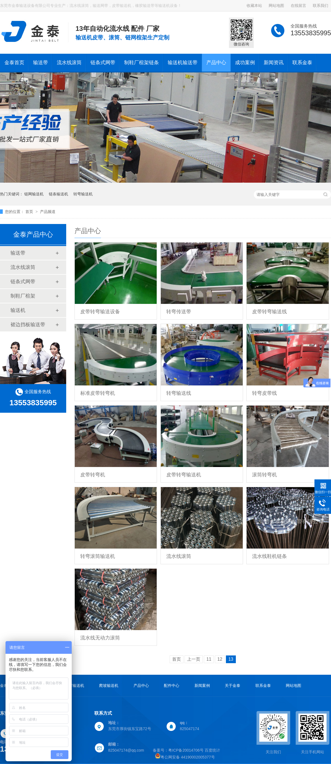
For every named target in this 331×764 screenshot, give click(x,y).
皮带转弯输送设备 (100, 311)
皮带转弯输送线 (269, 311)
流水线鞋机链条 (269, 556)
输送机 (17, 310)
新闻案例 (202, 685)
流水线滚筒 (69, 62)
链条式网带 (102, 62)
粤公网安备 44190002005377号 (185, 757)
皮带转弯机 (92, 474)
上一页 (193, 659)
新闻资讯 (274, 62)
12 (219, 659)
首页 (29, 211)
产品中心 (216, 62)
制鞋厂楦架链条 (141, 62)
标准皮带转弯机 (97, 393)
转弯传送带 (178, 311)
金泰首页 (14, 62)
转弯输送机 (83, 194)
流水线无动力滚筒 (100, 638)
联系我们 (320, 5)
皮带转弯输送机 (183, 474)
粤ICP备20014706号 (186, 750)
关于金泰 (232, 685)
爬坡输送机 (108, 685)
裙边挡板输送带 (27, 324)
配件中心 (171, 685)
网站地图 (276, 5)
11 (208, 659)
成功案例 (245, 62)
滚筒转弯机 (264, 474)
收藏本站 (254, 5)
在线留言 (298, 5)
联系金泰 (302, 62)
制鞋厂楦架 (22, 296)
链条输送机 (58, 194)
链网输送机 (34, 194)
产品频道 (47, 211)
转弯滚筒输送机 (97, 556)
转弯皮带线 (264, 393)
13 (230, 659)
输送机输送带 (182, 62)
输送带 (40, 62)
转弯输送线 (178, 393)
